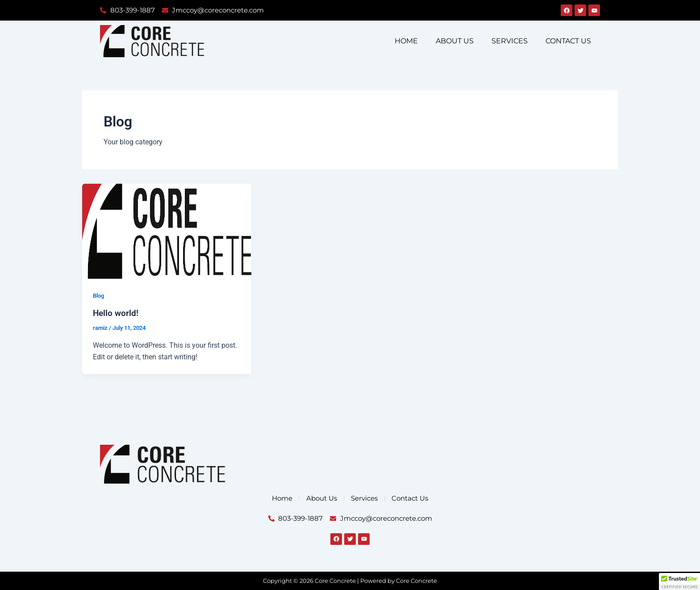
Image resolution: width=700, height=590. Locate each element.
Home (406, 41)
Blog (99, 295)
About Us (455, 41)
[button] (679, 581)
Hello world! (116, 313)
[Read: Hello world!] (166, 231)
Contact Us (568, 41)
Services (510, 41)
